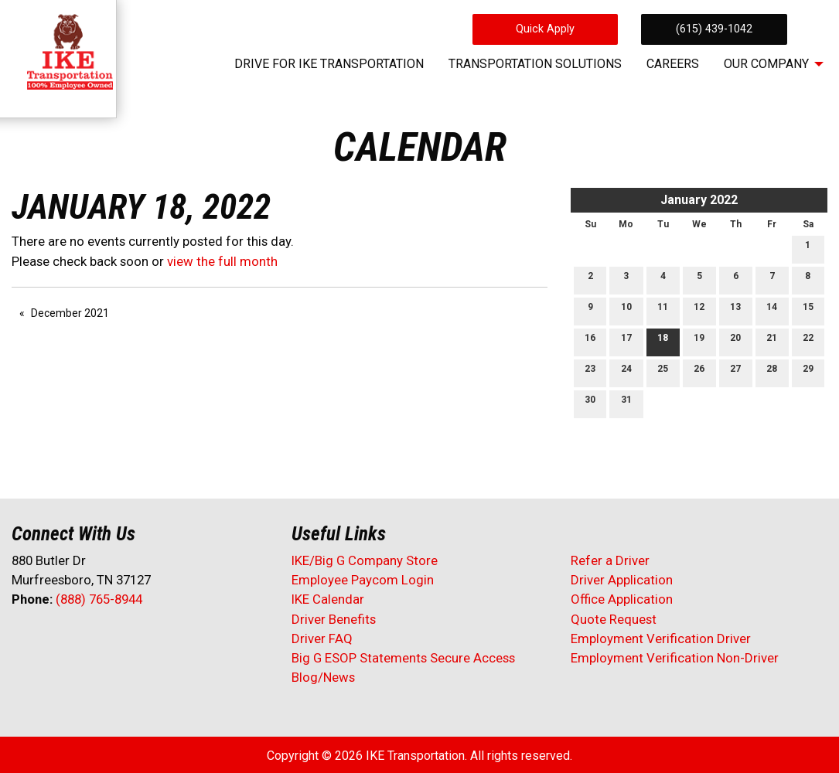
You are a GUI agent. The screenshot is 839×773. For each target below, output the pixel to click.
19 (699, 341)
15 (808, 310)
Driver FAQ (322, 638)
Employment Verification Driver (661, 638)
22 (808, 341)
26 (699, 372)
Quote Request (614, 619)
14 (771, 310)
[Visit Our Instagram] (123, 640)
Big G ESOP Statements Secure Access (403, 658)
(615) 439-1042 (714, 29)
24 (626, 372)
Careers (672, 63)
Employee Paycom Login (363, 579)
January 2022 (699, 199)
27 (735, 372)
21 (771, 341)
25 (662, 372)
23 (590, 372)
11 (662, 310)
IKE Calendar (328, 599)
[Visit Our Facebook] (24, 640)
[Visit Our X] (48, 640)
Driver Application (622, 579)
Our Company (766, 63)
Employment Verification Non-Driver (675, 658)
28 (771, 372)
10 (626, 310)
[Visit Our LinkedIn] (73, 640)
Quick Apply (545, 29)
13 (735, 310)
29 (808, 372)
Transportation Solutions (535, 63)
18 (662, 341)
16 (590, 341)
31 (626, 403)
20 (735, 341)
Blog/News (323, 677)
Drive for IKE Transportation (329, 63)
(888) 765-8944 (99, 599)
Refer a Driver (610, 560)
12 (699, 310)
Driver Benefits (335, 619)
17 (626, 341)
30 (590, 403)
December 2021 (70, 313)
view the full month (222, 261)
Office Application (623, 599)
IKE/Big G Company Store (365, 560)
